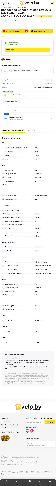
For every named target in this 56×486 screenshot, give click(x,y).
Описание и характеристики (13, 130)
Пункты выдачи (5, 421)
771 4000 (5, 425)
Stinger (37, 155)
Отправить (49, 422)
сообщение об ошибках (11, 383)
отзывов (35, 445)
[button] (28, 118)
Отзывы (31, 130)
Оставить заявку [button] (10, 49)
